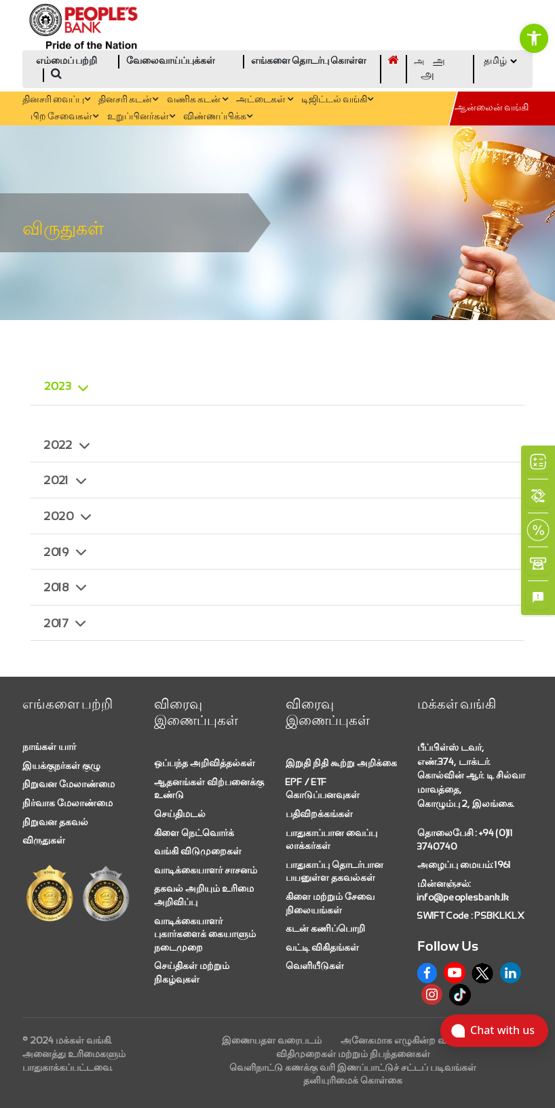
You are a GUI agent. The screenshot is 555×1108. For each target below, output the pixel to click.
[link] (534, 38)
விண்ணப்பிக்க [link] (217, 117)
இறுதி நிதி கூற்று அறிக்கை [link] (341, 762)
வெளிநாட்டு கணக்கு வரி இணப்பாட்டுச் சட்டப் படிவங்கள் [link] (352, 1067)
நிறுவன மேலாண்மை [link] (68, 783)
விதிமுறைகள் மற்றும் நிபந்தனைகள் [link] (353, 1053)
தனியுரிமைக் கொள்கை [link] (352, 1080)
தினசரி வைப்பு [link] (56, 100)
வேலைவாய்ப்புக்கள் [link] (170, 61)
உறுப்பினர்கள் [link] (141, 117)
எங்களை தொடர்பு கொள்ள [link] (308, 61)
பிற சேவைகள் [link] (64, 117)
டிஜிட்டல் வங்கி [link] (337, 100)
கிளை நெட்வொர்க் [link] (194, 832)
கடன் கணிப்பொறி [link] (325, 928)
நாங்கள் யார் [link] (49, 746)
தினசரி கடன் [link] (128, 100)
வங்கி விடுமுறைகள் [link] (198, 851)
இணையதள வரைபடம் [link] (272, 1040)
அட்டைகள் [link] (264, 100)
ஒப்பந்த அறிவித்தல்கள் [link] (204, 762)
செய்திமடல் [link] (180, 813)
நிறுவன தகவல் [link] (55, 821)
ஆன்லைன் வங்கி (492, 108)
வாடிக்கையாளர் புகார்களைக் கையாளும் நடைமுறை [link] (205, 934)
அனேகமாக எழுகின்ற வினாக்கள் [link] (412, 1040)
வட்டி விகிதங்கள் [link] (322, 947)
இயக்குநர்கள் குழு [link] (61, 765)
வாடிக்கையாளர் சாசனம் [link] (205, 870)
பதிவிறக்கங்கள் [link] (319, 813)
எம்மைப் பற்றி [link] (66, 61)
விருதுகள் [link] (43, 840)
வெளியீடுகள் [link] (315, 965)
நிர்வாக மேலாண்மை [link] (67, 802)
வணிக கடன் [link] (197, 100)
